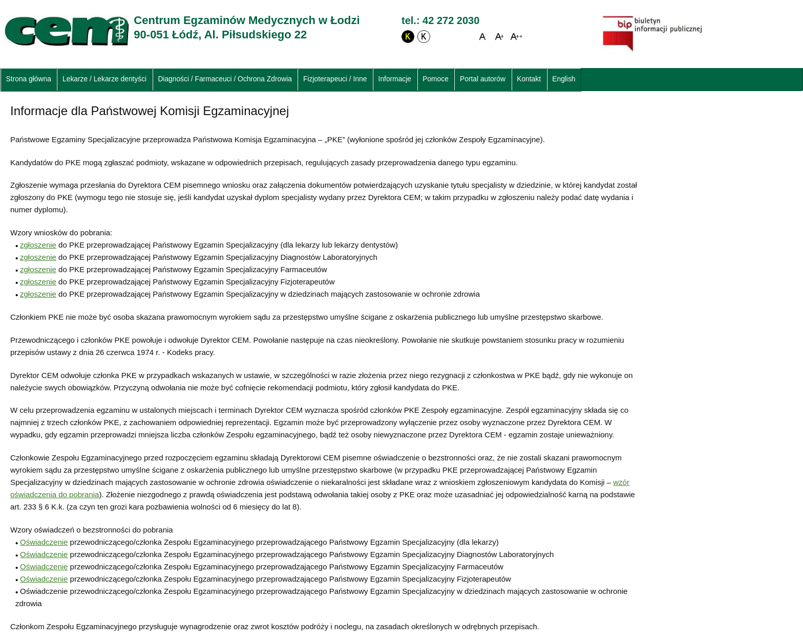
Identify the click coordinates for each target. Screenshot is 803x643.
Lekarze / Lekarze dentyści (104, 79)
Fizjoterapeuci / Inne (335, 79)
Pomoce (435, 79)
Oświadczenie (44, 542)
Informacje (394, 79)
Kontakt (529, 79)
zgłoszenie (38, 244)
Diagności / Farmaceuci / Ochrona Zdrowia (224, 79)
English (563, 79)
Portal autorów (482, 79)
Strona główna (28, 79)
